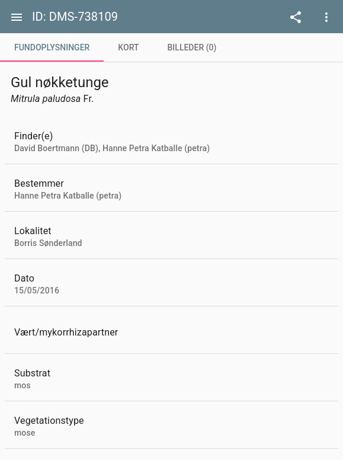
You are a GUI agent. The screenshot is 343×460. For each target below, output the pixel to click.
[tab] (52, 47)
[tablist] (171, 47)
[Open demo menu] (295, 16)
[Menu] (16, 16)
